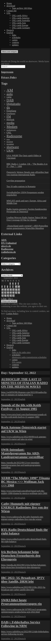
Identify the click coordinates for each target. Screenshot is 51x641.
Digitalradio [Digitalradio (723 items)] (13, 103)
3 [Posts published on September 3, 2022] (15, 284)
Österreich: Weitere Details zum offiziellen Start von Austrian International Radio (28, 173)
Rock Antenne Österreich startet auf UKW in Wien (23, 429)
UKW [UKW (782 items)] (10, 150)
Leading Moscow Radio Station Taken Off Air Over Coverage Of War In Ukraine (27, 218)
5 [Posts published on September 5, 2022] (2, 287)
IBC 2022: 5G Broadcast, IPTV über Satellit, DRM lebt (23, 579)
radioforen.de (8, 252)
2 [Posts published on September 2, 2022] (12, 284)
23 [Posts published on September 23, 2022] (13, 293)
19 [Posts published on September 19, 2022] (2, 293)
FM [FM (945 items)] (9, 116)
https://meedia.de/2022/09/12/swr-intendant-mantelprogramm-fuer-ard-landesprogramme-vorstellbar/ (21, 465)
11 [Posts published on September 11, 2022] (19, 287)
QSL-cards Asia (19, 23)
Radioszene (7, 249)
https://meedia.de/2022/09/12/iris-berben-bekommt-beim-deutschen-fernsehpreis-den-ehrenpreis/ (23, 566)
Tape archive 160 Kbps (22, 8)
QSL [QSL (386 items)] (9, 132)
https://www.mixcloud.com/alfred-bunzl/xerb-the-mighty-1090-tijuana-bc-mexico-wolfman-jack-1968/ (24, 492)
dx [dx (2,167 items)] (8, 107)
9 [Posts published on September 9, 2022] (12, 287)
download (11, 6)
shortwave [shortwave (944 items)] (13, 147)
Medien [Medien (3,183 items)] (12, 127)
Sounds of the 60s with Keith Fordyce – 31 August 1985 (21, 407)
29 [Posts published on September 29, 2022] (11, 296)
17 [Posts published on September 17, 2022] (16, 290)
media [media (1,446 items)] (10, 123)
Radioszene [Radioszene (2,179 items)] (14, 136)
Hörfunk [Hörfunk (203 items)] (10, 119)
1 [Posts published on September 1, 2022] (10, 284)
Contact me (11, 10)
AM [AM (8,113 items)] (10, 90)
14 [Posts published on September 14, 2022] (8, 290)
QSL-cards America (20, 18)
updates (15, 45)
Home (9, 3)
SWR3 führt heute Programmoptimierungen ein (21, 601)
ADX (4, 240)
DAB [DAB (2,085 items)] (10, 100)
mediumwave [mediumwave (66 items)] (11, 130)
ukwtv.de (6, 246)
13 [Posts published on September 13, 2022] (5, 290)
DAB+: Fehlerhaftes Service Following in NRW (20, 624)
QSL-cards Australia (21, 20)
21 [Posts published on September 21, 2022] (8, 293)
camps (15, 40)
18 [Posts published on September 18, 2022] (19, 290)
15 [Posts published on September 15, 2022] (11, 290)
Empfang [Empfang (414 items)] (11, 110)
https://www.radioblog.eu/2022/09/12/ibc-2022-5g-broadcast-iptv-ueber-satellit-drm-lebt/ (23, 588)
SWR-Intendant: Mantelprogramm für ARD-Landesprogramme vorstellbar (22, 453)
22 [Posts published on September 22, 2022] (11, 293)
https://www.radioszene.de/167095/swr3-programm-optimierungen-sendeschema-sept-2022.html (24, 610)
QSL (9, 13)
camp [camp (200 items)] (9, 97)
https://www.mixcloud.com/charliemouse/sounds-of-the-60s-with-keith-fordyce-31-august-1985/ (24, 415)
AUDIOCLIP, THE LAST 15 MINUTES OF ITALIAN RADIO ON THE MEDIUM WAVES (24, 382)
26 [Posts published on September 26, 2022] (2, 296)
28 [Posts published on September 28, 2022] (8, 296)
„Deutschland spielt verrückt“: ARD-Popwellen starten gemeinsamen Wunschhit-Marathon (27, 227)
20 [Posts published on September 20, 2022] (5, 293)
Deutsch (10, 30)
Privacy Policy (9, 77)
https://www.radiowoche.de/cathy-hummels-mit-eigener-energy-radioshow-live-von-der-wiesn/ (22, 518)
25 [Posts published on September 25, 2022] (19, 293)
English (10, 32)
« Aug (3, 298)
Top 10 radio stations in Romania (21, 186)
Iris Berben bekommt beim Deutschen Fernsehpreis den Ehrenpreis (20, 555)
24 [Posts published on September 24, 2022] (16, 293)
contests (15, 42)
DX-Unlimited (8, 243)
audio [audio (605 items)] (10, 94)
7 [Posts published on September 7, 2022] (7, 287)
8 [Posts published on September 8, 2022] (10, 287)
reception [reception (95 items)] (10, 144)
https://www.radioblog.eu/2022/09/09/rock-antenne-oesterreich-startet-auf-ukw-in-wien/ (23, 438)
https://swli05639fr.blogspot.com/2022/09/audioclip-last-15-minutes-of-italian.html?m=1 (24, 393)
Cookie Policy (12, 313)
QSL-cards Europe (20, 25)
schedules (16, 37)
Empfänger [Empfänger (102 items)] (11, 113)
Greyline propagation (16, 180)
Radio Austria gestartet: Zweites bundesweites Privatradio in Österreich (27, 210)
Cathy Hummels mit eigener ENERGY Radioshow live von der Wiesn (24, 507)
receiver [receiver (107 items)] (10, 142)
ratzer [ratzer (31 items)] (8, 139)
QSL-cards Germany (21, 28)
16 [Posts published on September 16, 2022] (13, 290)
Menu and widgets (9, 52)
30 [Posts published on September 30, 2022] (13, 296)
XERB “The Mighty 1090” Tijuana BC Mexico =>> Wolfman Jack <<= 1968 (25, 481)
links (14, 35)
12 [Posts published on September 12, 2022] (2, 290)
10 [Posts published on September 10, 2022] (16, 287)
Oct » (10, 298)
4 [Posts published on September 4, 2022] (18, 284)
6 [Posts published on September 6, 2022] (4, 287)
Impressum (7, 72)
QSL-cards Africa (19, 15)
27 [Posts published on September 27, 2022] (5, 296)
